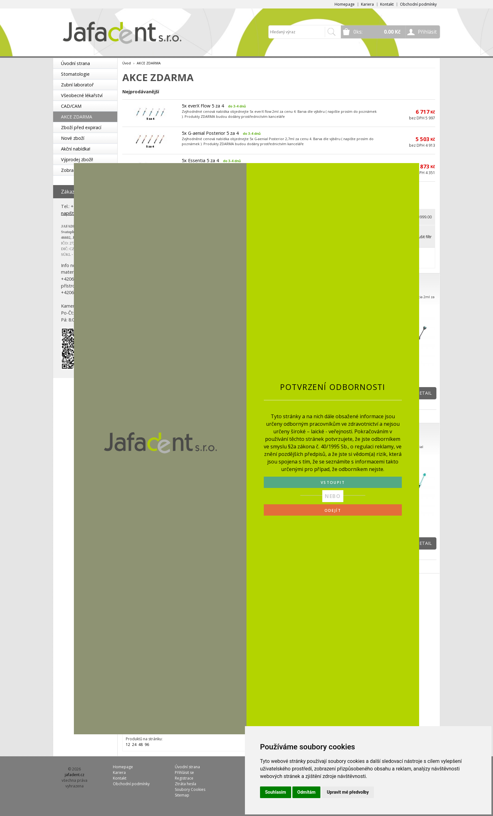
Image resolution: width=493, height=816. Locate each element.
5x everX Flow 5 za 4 (203, 106)
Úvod (126, 63)
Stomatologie (75, 74)
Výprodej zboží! (77, 159)
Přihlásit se (184, 772)
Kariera (367, 4)
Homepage (345, 4)
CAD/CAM (71, 106)
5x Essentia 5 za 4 (200, 160)
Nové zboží (72, 138)
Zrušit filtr (423, 236)
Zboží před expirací (81, 127)
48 (140, 744)
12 (128, 744)
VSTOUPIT (333, 482)
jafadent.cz (74, 774)
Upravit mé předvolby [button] (347, 792)
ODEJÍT (332, 510)
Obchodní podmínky (418, 4)
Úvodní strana (75, 63)
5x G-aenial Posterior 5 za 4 (210, 133)
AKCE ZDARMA (76, 117)
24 (134, 744)
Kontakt (387, 4)
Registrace (184, 778)
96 (147, 744)
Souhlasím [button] (275, 792)
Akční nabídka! (75, 149)
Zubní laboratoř (77, 85)
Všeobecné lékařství (81, 95)
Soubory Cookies (190, 789)
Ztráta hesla (185, 783)
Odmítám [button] (306, 792)
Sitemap (182, 795)
